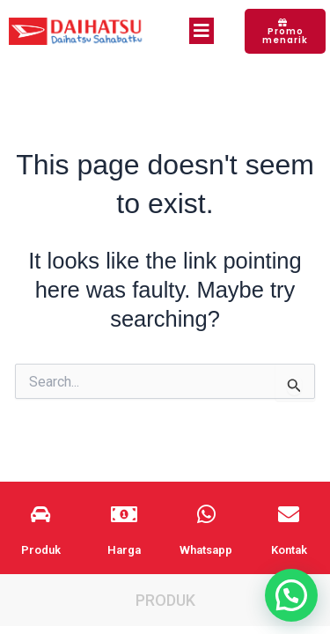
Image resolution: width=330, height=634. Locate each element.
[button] (291, 595)
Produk (165, 600)
